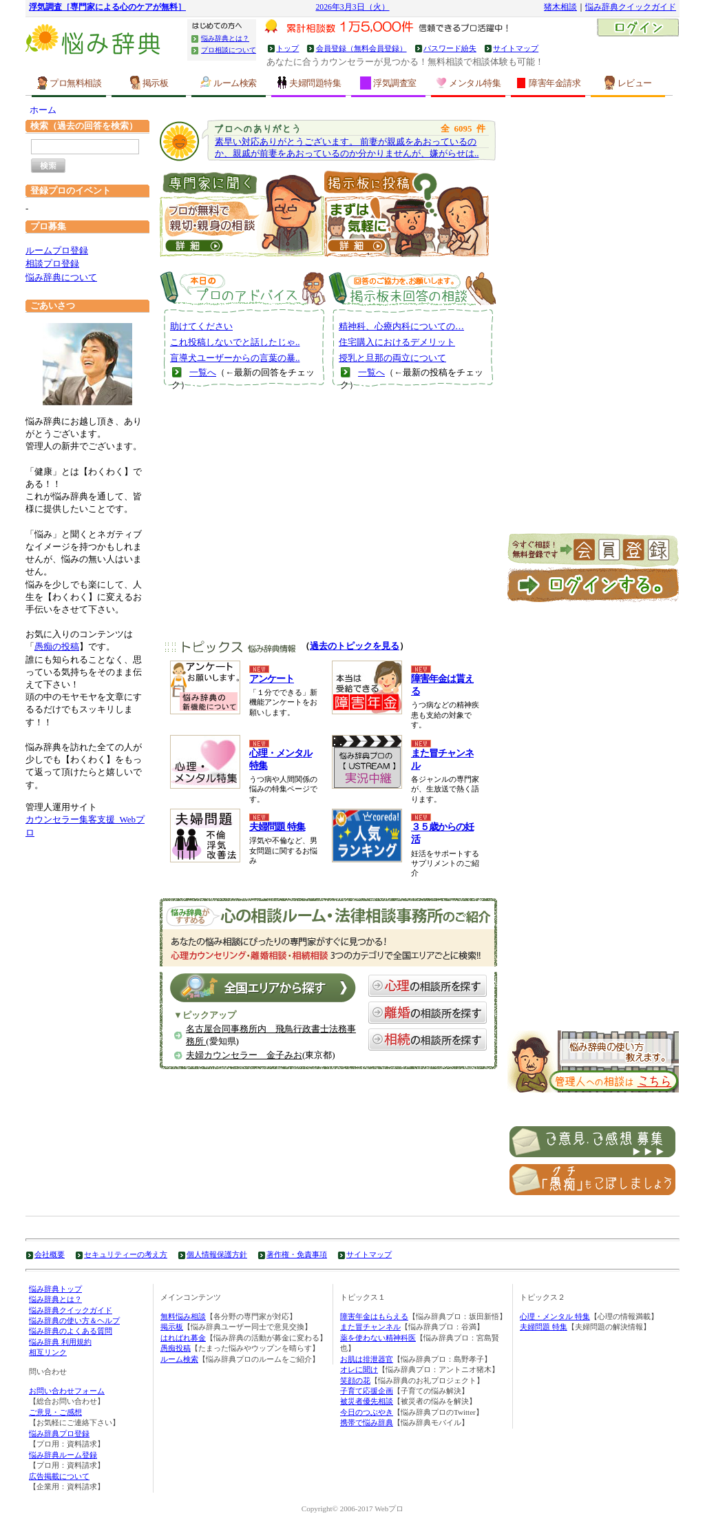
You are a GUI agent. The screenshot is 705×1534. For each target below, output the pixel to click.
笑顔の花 (355, 1380)
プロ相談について (228, 50)
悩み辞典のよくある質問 (70, 1331)
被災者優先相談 (366, 1401)
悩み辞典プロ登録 (59, 1433)
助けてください (201, 326)
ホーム (43, 110)
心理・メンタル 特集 (555, 1316)
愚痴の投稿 (56, 646)
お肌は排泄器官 (366, 1359)
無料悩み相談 (183, 1316)
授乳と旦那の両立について (392, 358)
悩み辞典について (61, 277)
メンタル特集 (468, 83)
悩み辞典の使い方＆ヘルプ (74, 1320)
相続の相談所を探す (427, 1039)
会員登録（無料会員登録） (361, 48)
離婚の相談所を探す (427, 1013)
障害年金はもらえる (374, 1316)
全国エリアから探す (263, 987)
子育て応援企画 (366, 1391)
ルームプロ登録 (56, 250)
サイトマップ (515, 48)
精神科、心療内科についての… (401, 326)
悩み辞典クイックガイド (630, 7)
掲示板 (149, 83)
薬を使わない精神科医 (378, 1338)
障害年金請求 (548, 83)
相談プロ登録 (52, 263)
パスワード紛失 (449, 48)
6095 (463, 128)
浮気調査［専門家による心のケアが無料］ (107, 7)
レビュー (628, 83)
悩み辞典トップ (55, 1289)
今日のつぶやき (366, 1412)
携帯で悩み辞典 (366, 1422)
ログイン (638, 29)
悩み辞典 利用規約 (60, 1342)
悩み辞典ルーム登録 (63, 1455)
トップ (287, 48)
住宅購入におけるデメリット (397, 342)
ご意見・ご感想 (55, 1412)
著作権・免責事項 (296, 1254)
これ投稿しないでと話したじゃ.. (235, 342)
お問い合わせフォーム (67, 1391)
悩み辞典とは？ (225, 38)
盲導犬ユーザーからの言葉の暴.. (235, 358)
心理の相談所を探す (427, 986)
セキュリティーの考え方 (125, 1254)
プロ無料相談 (68, 83)
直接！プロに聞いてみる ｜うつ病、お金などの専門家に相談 (242, 212)
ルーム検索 (228, 83)
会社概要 (49, 1254)
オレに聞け (359, 1369)
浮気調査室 (388, 83)
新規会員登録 (593, 550)
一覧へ (202, 372)
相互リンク (48, 1352)
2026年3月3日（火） (352, 7)
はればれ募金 (183, 1338)
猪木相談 (560, 7)
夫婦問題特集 (308, 83)
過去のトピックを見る (354, 646)
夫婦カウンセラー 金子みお (244, 1055)
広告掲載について (59, 1476)
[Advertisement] (328, 522)
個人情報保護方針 (217, 1254)
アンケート (271, 679)
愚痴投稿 (175, 1348)
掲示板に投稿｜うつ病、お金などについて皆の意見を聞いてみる (406, 212)
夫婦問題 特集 (277, 827)
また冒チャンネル (370, 1327)
